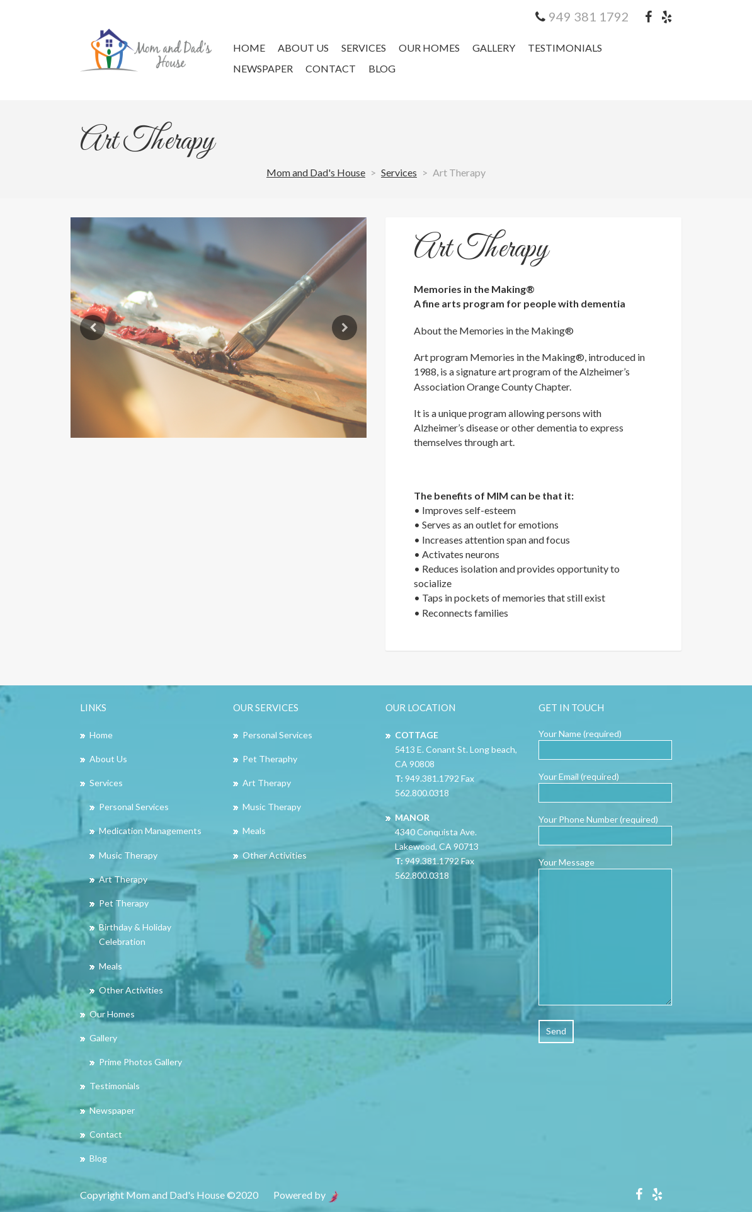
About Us (303, 48)
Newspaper (263, 68)
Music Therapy (128, 855)
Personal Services (134, 806)
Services (363, 48)
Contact (330, 68)
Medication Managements (150, 830)
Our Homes (429, 48)
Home (249, 48)
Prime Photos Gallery (140, 1061)
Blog (382, 68)
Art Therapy (481, 249)
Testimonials (565, 48)
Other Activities (131, 990)
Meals (110, 966)
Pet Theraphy (269, 758)
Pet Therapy (124, 903)
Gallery (493, 48)
